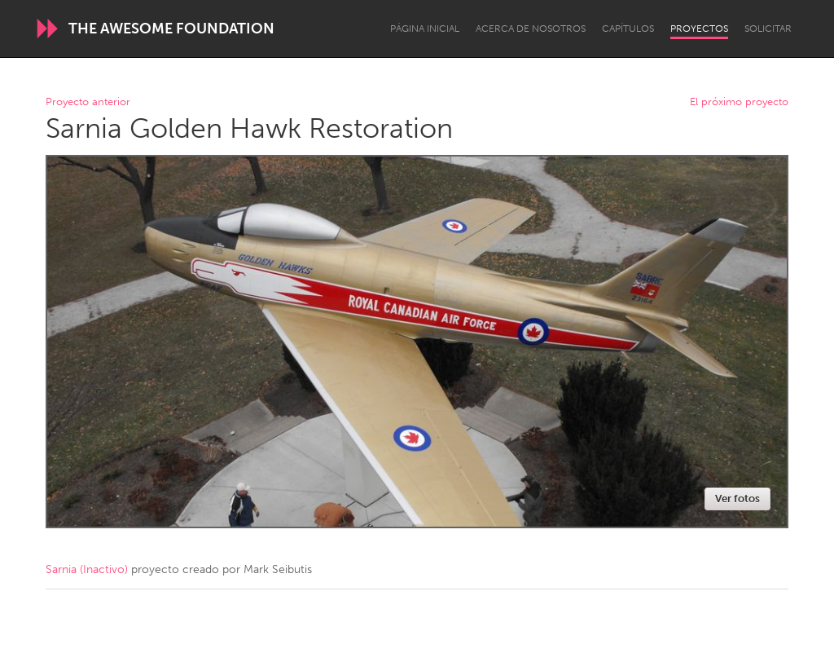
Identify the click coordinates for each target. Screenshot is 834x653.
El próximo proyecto (739, 102)
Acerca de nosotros (531, 28)
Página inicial (424, 28)
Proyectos (699, 28)
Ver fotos (737, 498)
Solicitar (768, 28)
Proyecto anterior (88, 102)
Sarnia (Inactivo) (87, 569)
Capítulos (628, 28)
